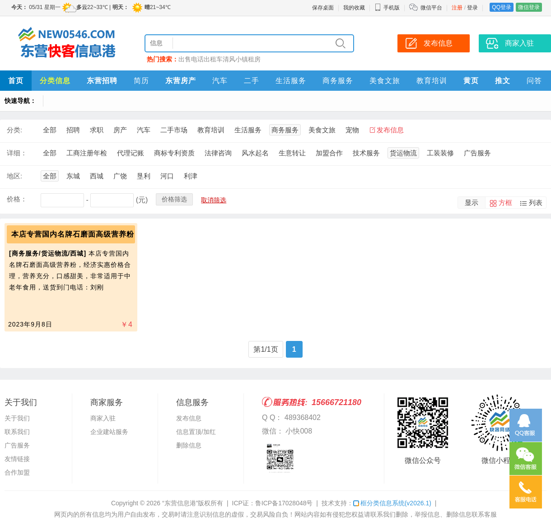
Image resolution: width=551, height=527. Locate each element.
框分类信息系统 (392, 503)
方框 (505, 202)
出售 (184, 59)
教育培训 (431, 80)
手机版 (387, 8)
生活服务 (291, 80)
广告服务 (477, 153)
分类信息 (55, 80)
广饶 (120, 176)
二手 (251, 80)
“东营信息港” (180, 503)
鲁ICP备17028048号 (284, 503)
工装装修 (440, 153)
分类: (14, 130)
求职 (96, 130)
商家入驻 (519, 43)
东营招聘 (102, 80)
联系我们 (17, 431)
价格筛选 (174, 199)
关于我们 (17, 418)
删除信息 (188, 445)
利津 (190, 176)
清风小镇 (235, 59)
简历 (141, 80)
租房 (254, 59)
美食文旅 (384, 80)
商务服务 (337, 80)
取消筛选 (213, 200)
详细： (17, 153)
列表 (535, 202)
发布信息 (438, 43)
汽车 (220, 80)
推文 (502, 80)
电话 (197, 59)
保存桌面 (323, 8)
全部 (49, 130)
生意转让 (292, 153)
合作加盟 (17, 472)
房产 (120, 130)
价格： (17, 199)
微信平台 (431, 8)
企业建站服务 (109, 431)
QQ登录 (501, 7)
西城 (96, 176)
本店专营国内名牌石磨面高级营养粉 (72, 234)
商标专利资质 (174, 153)
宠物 (352, 130)
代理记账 (130, 153)
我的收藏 (354, 8)
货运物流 (403, 153)
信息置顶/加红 (196, 431)
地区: (14, 176)
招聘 (73, 130)
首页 (15, 80)
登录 (472, 8)
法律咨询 (218, 153)
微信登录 (529, 7)
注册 (457, 8)
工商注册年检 (86, 153)
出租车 (213, 59)
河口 (167, 176)
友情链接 (17, 458)
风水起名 (255, 153)
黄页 (471, 80)
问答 (534, 80)
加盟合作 (329, 153)
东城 (73, 176)
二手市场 (173, 130)
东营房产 (180, 80)
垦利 (143, 176)
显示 (471, 202)
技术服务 (366, 153)
